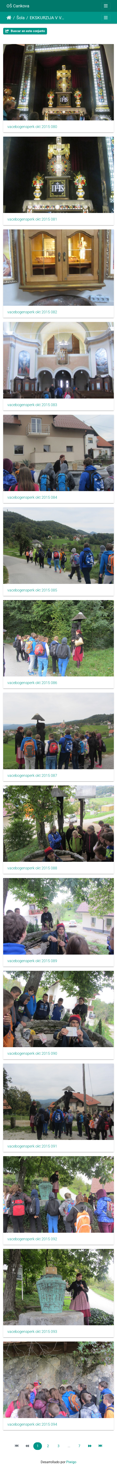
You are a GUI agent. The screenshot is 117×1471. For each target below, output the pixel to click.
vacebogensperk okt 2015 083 (32, 405)
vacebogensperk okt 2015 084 (32, 497)
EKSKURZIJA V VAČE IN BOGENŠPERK (47, 17)
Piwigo (71, 1462)
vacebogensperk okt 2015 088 (32, 868)
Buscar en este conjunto (25, 31)
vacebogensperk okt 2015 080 (32, 127)
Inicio (9, 18)
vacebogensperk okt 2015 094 (32, 1424)
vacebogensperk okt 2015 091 (32, 1146)
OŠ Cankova (18, 5)
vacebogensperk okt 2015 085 (32, 590)
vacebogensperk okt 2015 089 (32, 961)
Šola (20, 17)
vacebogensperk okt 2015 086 (32, 683)
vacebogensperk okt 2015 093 (32, 1332)
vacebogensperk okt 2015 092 (32, 1239)
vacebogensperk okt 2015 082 (32, 312)
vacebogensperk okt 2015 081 (32, 219)
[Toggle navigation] (105, 6)
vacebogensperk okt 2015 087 (32, 775)
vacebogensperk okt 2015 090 (32, 1053)
